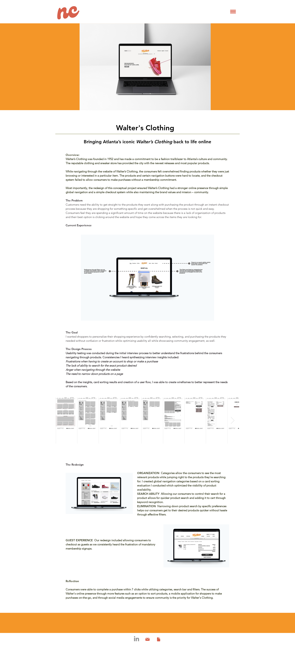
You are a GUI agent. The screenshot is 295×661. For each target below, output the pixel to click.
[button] (233, 11)
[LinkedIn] (136, 638)
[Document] (158, 639)
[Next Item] (232, 420)
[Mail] (147, 639)
